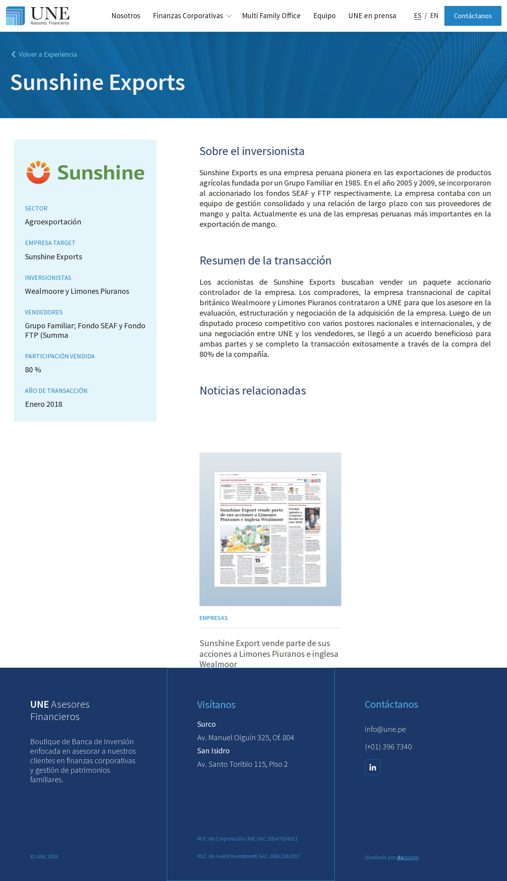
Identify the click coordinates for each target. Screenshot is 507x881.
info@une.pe (385, 729)
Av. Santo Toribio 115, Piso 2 (242, 764)
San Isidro (213, 750)
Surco (206, 724)
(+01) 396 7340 (388, 746)
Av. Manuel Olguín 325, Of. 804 (245, 737)
